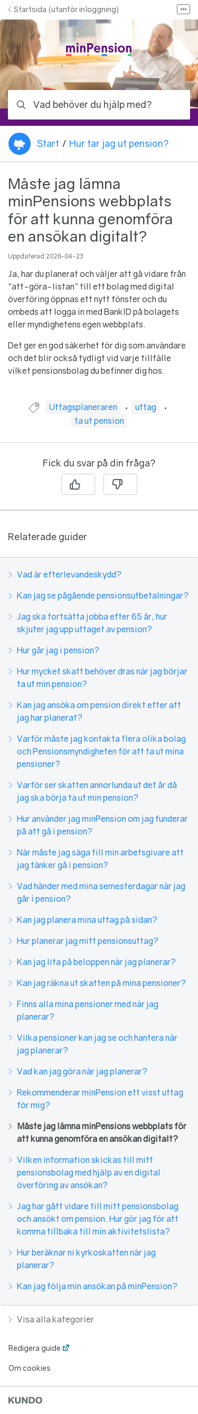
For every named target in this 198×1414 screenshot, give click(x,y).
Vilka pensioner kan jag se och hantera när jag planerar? (92, 1043)
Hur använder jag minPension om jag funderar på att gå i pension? (98, 825)
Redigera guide (34, 1347)
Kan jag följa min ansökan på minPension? (92, 1286)
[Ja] (78, 484)
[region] (99, 288)
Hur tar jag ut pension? (118, 143)
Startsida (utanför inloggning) (63, 9)
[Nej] (120, 484)
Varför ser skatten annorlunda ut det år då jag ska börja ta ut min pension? (92, 791)
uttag (145, 407)
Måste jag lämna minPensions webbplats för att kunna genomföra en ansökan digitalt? (97, 1132)
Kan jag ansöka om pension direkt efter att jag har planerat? (94, 711)
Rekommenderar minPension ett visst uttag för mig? (95, 1098)
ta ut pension (99, 420)
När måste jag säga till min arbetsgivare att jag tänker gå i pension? (96, 858)
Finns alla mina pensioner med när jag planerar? (83, 1010)
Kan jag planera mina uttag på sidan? (82, 919)
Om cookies (29, 1367)
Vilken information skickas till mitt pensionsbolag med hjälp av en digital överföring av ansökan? (84, 1172)
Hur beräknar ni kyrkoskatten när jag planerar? (82, 1258)
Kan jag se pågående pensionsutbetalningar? (98, 595)
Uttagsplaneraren (83, 407)
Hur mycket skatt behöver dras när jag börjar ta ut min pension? (97, 677)
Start (48, 143)
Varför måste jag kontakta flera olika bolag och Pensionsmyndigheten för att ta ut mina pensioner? (97, 751)
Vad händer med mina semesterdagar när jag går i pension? (96, 892)
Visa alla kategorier (51, 1319)
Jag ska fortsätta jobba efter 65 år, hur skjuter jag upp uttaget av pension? (87, 622)
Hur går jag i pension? (53, 650)
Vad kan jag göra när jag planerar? (77, 1071)
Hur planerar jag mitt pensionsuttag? (83, 940)
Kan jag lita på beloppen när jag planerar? (92, 962)
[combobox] (99, 105)
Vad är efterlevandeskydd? (64, 574)
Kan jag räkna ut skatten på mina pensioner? (97, 983)
